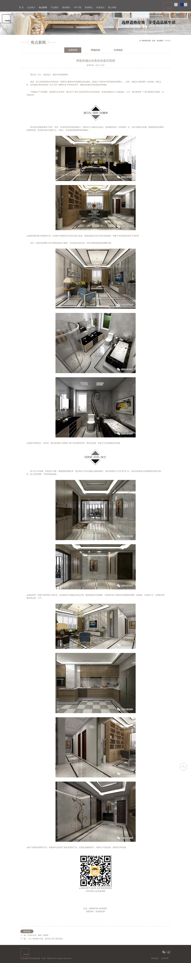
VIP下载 (77, 7)
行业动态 (118, 50)
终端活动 (95, 50)
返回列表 (26, 931)
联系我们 (100, 7)
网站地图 (154, 958)
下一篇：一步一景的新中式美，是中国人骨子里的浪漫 (41, 939)
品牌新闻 (72, 50)
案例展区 (66, 7)
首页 (153, 40)
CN (176, 5)
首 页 (21, 7)
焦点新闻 (43, 7)
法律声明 (164, 958)
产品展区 (55, 7)
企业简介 (31, 7)
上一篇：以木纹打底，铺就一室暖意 (34, 935)
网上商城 (112, 7)
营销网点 (89, 7)
